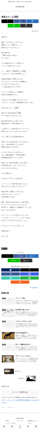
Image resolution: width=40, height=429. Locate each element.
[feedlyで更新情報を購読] (29, 278)
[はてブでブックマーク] (32, 21)
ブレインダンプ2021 (10, 423)
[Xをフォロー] (29, 270)
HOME (7, 421)
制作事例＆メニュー (33, 421)
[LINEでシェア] (14, 26)
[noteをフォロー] (10, 278)
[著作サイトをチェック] (10, 270)
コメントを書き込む (20, 393)
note (30, 423)
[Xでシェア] (7, 21)
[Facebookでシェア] (20, 21)
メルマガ (4, 248)
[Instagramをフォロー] (29, 274)
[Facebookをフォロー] (10, 274)
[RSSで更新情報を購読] (20, 282)
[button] (26, 26)
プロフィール (20, 421)
